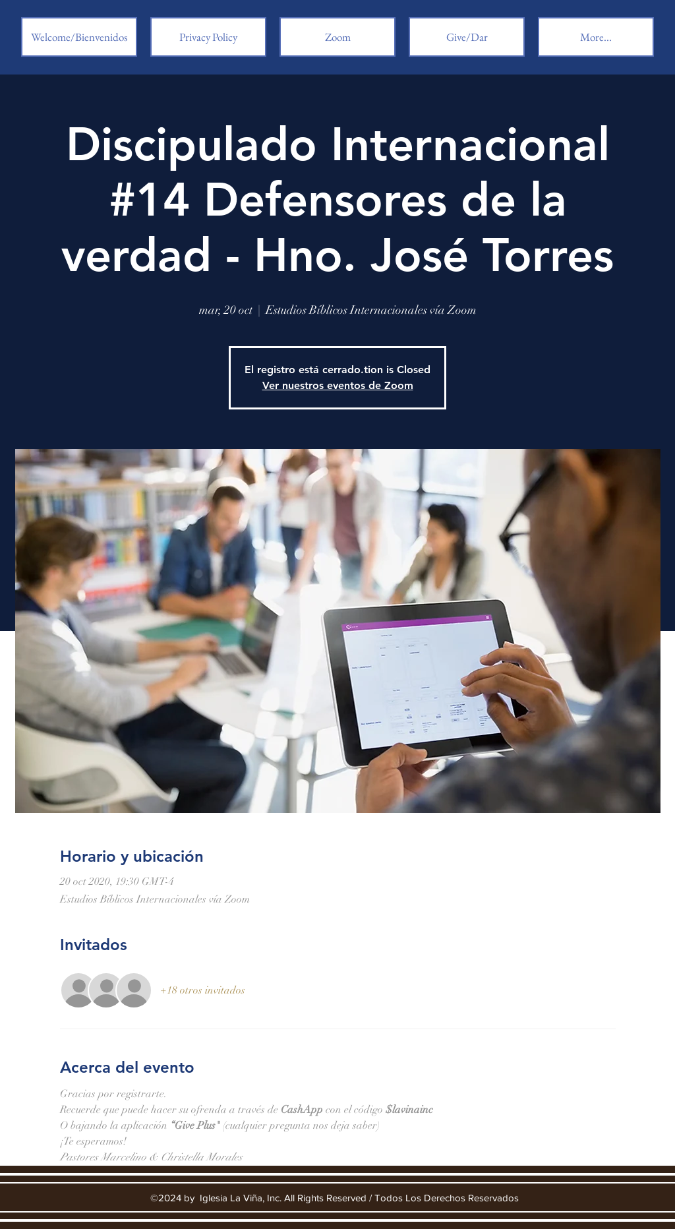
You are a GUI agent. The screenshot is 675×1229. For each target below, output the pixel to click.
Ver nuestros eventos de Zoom (337, 385)
